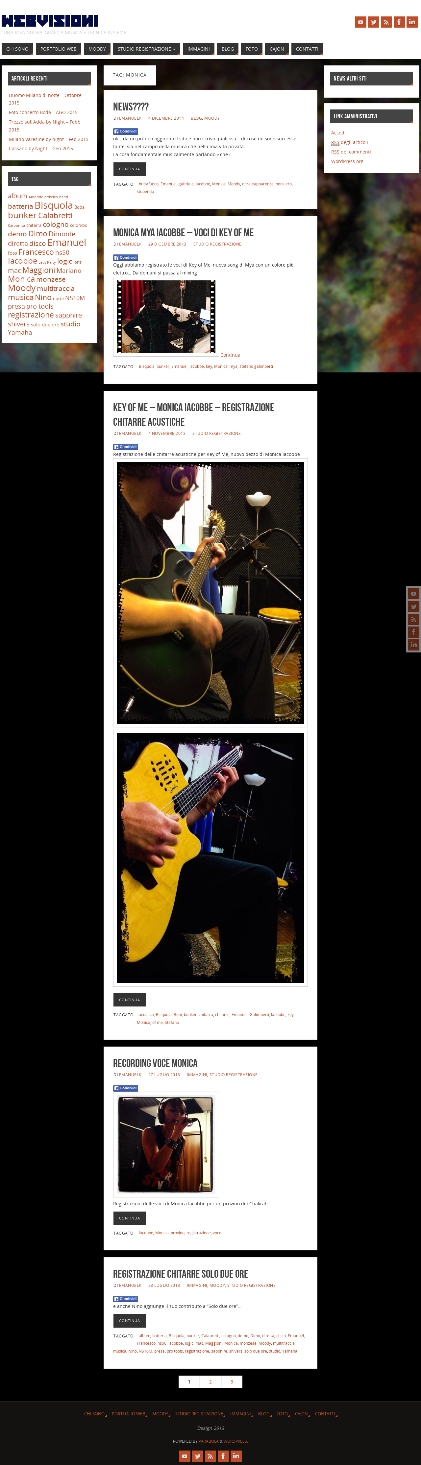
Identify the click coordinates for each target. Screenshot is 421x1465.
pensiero (284, 183)
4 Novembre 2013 (167, 433)
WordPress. (236, 1441)
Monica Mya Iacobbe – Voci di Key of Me (183, 232)
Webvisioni (50, 21)
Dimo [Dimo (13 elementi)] (37, 233)
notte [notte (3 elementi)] (58, 298)
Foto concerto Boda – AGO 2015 (43, 112)
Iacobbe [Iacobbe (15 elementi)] (22, 260)
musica (119, 1351)
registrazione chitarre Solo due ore (180, 1274)
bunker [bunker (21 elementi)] (22, 215)
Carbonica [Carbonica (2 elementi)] (16, 225)
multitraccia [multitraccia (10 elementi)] (56, 288)
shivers (235, 1351)
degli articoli (349, 142)
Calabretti (210, 1335)
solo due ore (255, 1351)
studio (274, 1351)
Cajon (301, 1414)
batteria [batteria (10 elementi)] (20, 206)
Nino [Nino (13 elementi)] (43, 297)
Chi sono (94, 1414)
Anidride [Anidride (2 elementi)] (36, 197)
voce (217, 1232)
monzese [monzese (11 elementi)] (51, 279)
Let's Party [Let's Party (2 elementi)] (47, 262)
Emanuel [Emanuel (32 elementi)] (66, 242)
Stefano (172, 1022)
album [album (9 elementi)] (17, 195)
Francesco (146, 1343)
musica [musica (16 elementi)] (21, 297)
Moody (212, 118)
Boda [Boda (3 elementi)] (79, 207)
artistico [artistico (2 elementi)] (51, 197)
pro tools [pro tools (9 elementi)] (40, 306)
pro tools (175, 1351)
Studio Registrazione (217, 244)
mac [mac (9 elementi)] (14, 270)
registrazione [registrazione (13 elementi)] (31, 315)
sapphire (219, 1351)
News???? (131, 107)
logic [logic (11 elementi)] (64, 261)
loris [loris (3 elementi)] (77, 262)
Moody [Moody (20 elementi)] (22, 288)
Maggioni (213, 1343)
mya (233, 366)
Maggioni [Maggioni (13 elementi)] (38, 270)
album (144, 1335)
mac (199, 1343)
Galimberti (259, 1014)
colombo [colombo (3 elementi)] (78, 225)
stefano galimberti (256, 366)
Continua (129, 168)
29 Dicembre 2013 (167, 244)
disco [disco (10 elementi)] (37, 243)
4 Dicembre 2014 (166, 118)
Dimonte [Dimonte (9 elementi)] (62, 233)
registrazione (198, 1232)
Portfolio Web (128, 1414)
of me (157, 1022)
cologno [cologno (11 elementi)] (56, 224)
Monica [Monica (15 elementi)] (21, 278)
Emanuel (169, 183)
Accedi (338, 133)
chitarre (222, 1014)
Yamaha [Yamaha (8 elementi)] (20, 332)
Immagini (197, 1074)
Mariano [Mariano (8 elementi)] (69, 270)
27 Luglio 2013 (164, 1074)
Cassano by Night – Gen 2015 (41, 148)
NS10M (145, 1351)
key (209, 366)
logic (189, 1343)
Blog (196, 118)
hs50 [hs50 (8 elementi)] (62, 252)
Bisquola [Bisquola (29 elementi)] (54, 205)
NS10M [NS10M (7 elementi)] (75, 298)
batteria (159, 1335)
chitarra (206, 1014)
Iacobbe (203, 183)
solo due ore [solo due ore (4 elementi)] (45, 324)
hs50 (162, 1343)
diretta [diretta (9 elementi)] (18, 243)
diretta (268, 1335)
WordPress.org (347, 161)
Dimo (255, 1335)
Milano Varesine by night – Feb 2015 (48, 139)
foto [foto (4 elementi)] (12, 252)
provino (178, 1232)
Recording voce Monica (155, 1063)
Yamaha (289, 1351)
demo (243, 1335)
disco (281, 1335)
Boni (178, 1014)
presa (159, 1351)
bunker (163, 366)
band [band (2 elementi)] (63, 197)
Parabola (209, 1441)
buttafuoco (149, 183)
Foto (282, 1414)
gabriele (186, 183)
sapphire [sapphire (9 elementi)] (68, 315)
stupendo (145, 191)
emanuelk (130, 118)
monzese (248, 1343)
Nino (132, 1351)
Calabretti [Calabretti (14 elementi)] (55, 215)
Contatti (325, 1414)
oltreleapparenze (258, 183)
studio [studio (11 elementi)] (71, 323)
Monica (219, 183)
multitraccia (284, 1343)
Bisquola (147, 366)
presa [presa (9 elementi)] (16, 306)
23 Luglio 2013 (164, 1285)
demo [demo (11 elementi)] (17, 233)
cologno (228, 1335)
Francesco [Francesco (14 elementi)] (36, 252)
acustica (146, 1014)
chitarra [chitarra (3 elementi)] (33, 225)
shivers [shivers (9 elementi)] (19, 323)
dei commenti (351, 152)
